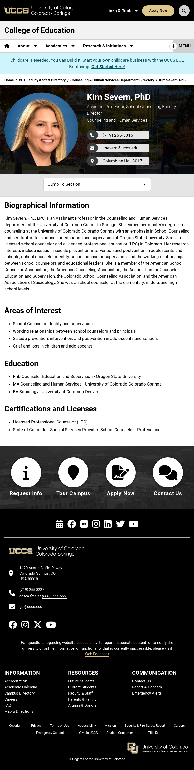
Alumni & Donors (82, 705)
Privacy (36, 725)
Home (9, 80)
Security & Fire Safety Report (145, 725)
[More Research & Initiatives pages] (108, 46)
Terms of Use (59, 725)
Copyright (15, 725)
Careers (10, 699)
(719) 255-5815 (118, 135)
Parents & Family (82, 699)
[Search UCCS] (184, 10)
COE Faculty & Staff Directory (42, 80)
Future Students (81, 681)
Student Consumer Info (122, 733)
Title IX (153, 733)
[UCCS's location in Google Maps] (43, 573)
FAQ (7, 705)
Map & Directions (18, 711)
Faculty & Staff (80, 693)
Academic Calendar (20, 687)
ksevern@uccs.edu (120, 147)
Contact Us (141, 681)
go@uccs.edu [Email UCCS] (30, 606)
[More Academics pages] (60, 46)
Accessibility (87, 725)
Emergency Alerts (147, 693)
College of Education (39, 30)
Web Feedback (97, 654)
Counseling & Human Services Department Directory (112, 80)
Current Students (82, 687)
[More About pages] (27, 46)
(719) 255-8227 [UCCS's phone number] (31, 589)
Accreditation (15, 681)
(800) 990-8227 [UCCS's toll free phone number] (54, 596)
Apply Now (158, 10)
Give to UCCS (88, 733)
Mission (110, 725)
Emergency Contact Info (53, 733)
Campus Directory (19, 693)
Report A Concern (147, 687)
